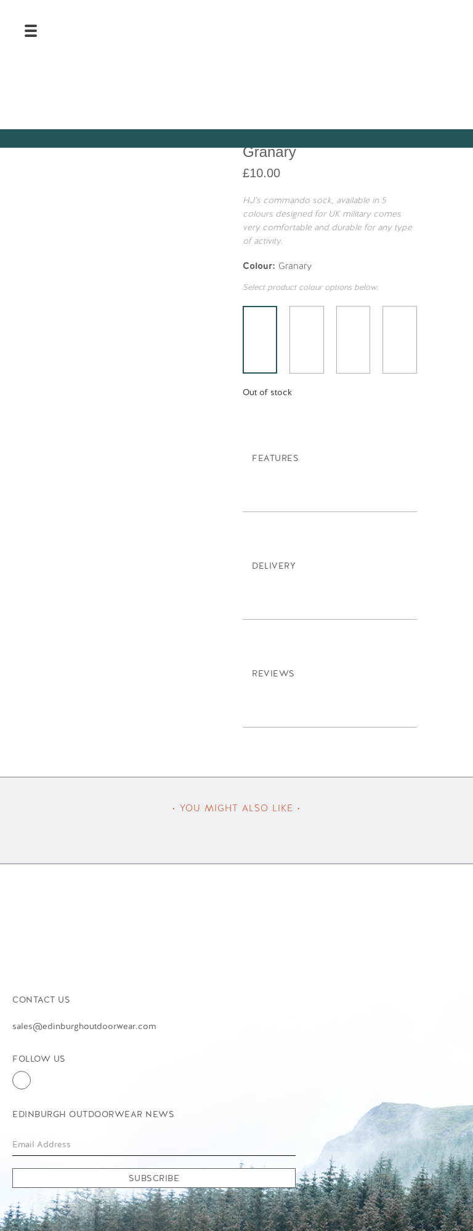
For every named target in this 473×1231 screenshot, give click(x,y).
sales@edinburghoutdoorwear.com (84, 1026)
